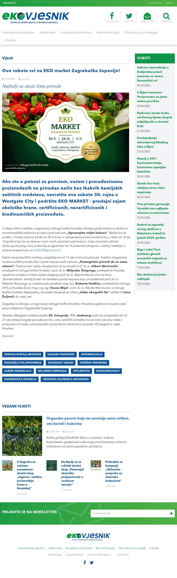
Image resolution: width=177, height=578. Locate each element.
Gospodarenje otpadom (18, 32)
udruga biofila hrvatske (22, 354)
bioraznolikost (108, 371)
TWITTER (129, 17)
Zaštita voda (47, 32)
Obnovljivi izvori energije (140, 32)
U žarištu (10, 40)
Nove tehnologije (108, 32)
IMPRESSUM (55, 555)
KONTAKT (169, 3)
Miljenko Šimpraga (52, 371)
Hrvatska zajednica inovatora (66, 379)
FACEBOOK (112, 17)
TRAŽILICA (166, 17)
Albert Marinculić (18, 371)
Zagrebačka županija (20, 379)
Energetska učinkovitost (76, 32)
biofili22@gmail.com (47, 250)
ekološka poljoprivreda (22, 363)
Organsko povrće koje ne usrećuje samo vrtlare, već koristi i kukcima (87, 421)
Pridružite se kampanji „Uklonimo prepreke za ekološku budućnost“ (49, 3)
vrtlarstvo (81, 371)
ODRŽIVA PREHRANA (93, 363)
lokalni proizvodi (61, 354)
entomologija (91, 354)
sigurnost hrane (60, 363)
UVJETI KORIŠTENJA (98, 555)
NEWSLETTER (147, 17)
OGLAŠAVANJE (155, 3)
